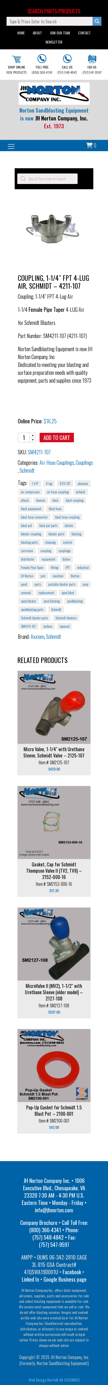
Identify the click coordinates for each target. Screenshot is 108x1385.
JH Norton (27, 575)
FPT (68, 567)
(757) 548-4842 (67, 64)
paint (24, 584)
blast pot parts (48, 525)
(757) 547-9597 (92, 65)
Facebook (72, 1272)
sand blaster (28, 601)
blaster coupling (31, 533)
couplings (64, 550)
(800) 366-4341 (42, 64)
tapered (64, 626)
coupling (45, 550)
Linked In (30, 1279)
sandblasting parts (32, 609)
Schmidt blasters (66, 617)
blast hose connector (34, 517)
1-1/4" (35, 483)
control (67, 542)
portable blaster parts (61, 584)
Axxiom (40, 500)
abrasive (83, 483)
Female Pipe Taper (32, 567)
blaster (69, 525)
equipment (48, 559)
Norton (75, 575)
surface (47, 626)
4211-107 (65, 483)
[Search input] (49, 21)
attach (25, 500)
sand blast (68, 592)
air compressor (30, 491)
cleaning (50, 542)
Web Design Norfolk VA (46, 1379)
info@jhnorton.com (54, 1210)
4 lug (49, 483)
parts (38, 584)
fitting (54, 567)
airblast (80, 491)
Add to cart (57, 437)
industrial (83, 567)
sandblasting (75, 601)
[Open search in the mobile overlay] (47, 178)
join (43, 575)
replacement (46, 592)
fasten (66, 559)
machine (58, 575)
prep (85, 584)
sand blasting (52, 601)
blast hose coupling (67, 517)
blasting (76, 533)
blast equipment (31, 508)
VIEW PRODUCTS (16, 65)
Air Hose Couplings (57, 462)
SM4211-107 (28, 626)
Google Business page (65, 1279)
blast (55, 500)
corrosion (27, 550)
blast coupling (74, 500)
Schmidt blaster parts (34, 617)
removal (26, 592)
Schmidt (27, 470)
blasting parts (29, 542)
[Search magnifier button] (97, 21)
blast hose (55, 508)
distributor (27, 559)
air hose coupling (58, 491)
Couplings (84, 462)
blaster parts (56, 533)
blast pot (26, 525)
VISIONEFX (72, 1379)
